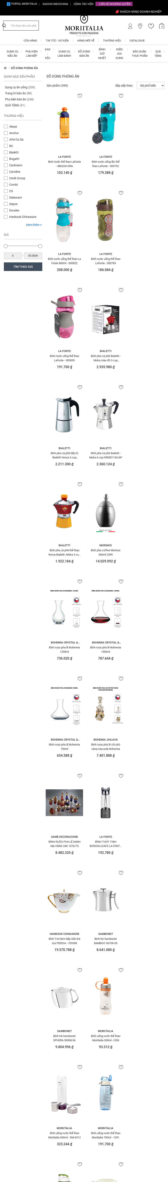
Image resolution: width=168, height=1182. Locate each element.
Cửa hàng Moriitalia (57, 1082)
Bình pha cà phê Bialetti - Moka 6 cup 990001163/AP (105, 358)
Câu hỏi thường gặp (97, 1067)
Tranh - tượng (137, 993)
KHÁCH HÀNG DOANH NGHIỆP (138, 11)
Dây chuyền (15, 993)
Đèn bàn (12, 1005)
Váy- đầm (134, 1017)
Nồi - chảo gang (98, 1013)
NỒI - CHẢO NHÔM (98, 995)
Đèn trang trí (55, 909)
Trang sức (134, 1005)
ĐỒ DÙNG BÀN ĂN (57, 921)
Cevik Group (17, 178)
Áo (9, 909)
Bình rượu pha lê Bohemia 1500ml (145, 455)
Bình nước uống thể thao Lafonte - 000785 (64, 261)
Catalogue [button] (137, 40)
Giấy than (53, 995)
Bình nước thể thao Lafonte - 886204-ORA (64, 163)
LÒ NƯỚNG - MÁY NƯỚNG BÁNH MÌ (102, 923)
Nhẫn (91, 983)
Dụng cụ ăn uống (20, 87)
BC (11, 146)
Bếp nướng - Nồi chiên (21, 933)
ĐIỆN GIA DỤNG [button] (119, 54)
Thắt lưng (134, 969)
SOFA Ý (132, 963)
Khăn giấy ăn (56, 1013)
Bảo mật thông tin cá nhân (102, 1079)
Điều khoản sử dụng (97, 1073)
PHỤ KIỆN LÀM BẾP (139, 909)
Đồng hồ (52, 915)
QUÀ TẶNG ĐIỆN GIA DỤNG (143, 927)
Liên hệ (48, 1075)
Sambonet (145, 642)
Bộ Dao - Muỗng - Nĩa (20, 963)
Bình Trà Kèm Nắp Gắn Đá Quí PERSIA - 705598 (105, 649)
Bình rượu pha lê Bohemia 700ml (64, 552)
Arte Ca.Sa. (16, 139)
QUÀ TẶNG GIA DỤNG (140, 939)
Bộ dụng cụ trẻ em (19, 969)
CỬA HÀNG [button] (30, 40)
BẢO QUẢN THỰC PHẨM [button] (139, 53)
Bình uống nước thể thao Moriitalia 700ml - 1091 (64, 843)
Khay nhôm (54, 1025)
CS (11, 191)
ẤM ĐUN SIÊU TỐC (17, 903)
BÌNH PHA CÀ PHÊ (17, 957)
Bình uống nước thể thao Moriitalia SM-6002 (105, 843)
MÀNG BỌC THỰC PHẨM (102, 965)
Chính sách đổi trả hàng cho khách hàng (102, 1052)
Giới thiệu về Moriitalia (58, 1063)
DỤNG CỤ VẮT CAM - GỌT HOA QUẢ (64, 969)
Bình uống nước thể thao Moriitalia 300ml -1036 (105, 746)
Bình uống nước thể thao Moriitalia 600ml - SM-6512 (145, 746)
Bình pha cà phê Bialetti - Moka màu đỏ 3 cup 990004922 (145, 261)
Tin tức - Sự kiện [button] (57, 40)
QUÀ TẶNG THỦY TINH (140, 951)
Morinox (64, 448)
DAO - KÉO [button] (47, 54)
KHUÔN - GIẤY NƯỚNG (100, 909)
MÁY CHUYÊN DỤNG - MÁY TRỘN (103, 945)
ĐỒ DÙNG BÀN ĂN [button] (84, 53)
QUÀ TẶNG (15, 105)
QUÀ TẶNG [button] (158, 53)
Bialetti (13, 152)
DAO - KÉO (13, 987)
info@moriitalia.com (21, 1050)
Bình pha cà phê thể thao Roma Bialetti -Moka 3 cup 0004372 (145, 358)
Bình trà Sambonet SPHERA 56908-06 (64, 746)
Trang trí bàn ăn (18, 93)
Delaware (15, 197)
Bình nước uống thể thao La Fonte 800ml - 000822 (145, 163)
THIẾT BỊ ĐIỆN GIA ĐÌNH (141, 975)
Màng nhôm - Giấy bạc (102, 971)
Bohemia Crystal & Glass (104, 448)
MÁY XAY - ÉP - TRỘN (100, 959)
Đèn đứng (13, 1017)
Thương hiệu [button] (112, 40)
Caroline (14, 171)
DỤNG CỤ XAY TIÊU (58, 977)
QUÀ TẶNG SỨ (136, 957)
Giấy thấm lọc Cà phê (61, 1007)
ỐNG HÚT (133, 903)
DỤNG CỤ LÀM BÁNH (59, 945)
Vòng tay (134, 1023)
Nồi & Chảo (95, 1001)
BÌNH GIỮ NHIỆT (16, 945)
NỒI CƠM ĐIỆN (96, 989)
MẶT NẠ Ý (93, 937)
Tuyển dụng (51, 1069)
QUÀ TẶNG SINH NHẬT (140, 945)
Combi (13, 184)
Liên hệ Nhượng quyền (114, 4)
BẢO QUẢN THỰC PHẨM (21, 921)
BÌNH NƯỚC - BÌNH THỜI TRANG (24, 951)
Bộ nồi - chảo (15, 975)
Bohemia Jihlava (105, 545)
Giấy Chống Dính (58, 989)
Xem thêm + (34, 225)
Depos (13, 204)
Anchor (14, 133)
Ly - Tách (93, 915)
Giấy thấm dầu (57, 1001)
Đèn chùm (13, 1011)
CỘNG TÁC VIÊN (83, 4)
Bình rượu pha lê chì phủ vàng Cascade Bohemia (104, 552)
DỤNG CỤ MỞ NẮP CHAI (61, 961)
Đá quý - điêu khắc (19, 999)
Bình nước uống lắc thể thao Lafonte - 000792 (105, 163)
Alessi (13, 126)
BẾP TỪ (11, 927)
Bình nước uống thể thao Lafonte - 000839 (105, 261)
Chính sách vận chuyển (99, 1060)
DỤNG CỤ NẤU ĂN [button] (12, 53)
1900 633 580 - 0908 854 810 (22, 1058)
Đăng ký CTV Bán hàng (59, 1050)
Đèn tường (54, 903)
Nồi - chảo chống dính (102, 1007)
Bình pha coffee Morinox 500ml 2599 (64, 455)
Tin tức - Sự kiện (54, 1088)
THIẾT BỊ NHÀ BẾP (138, 981)
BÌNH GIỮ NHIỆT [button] (102, 54)
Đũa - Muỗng (55, 933)
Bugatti (14, 159)
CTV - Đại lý (51, 1057)
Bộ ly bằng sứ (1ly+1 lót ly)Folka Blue (145, 843)
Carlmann (15, 165)
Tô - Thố (133, 987)
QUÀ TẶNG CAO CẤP (139, 921)
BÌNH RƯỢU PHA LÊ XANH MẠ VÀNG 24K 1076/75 (146, 552)
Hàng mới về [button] (85, 40)
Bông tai (12, 981)
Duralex (14, 210)
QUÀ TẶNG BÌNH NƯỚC (141, 915)
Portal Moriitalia (21, 3)
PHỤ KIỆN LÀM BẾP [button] (32, 53)
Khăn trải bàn (56, 1019)
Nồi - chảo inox (97, 1019)
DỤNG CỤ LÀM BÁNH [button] (64, 53)
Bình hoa (13, 939)
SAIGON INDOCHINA (55, 4)
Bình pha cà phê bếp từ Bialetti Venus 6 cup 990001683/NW (64, 358)
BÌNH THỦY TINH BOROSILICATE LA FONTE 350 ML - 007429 (64, 649)
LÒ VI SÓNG (94, 931)
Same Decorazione (145, 545)
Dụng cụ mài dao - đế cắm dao (64, 953)
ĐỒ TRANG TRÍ (54, 927)
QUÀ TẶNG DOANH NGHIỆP (143, 933)
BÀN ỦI (11, 915)
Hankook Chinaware (22, 217)
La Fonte (64, 156)
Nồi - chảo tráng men (101, 1025)
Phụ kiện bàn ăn (19, 99)
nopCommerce (22, 1166)
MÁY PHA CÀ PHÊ (98, 953)
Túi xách (133, 1011)
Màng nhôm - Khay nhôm (104, 977)
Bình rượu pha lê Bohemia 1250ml (104, 455)
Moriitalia (105, 739)
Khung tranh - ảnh (100, 903)
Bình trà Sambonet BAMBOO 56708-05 (145, 649)
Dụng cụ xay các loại (60, 983)
